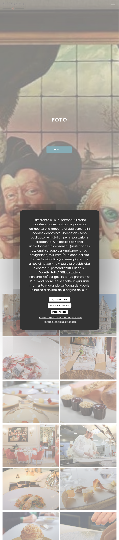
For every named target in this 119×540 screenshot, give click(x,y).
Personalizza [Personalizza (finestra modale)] (59, 311)
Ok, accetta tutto (59, 299)
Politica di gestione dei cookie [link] (60, 321)
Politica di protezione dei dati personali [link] (60, 317)
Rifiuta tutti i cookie (59, 305)
